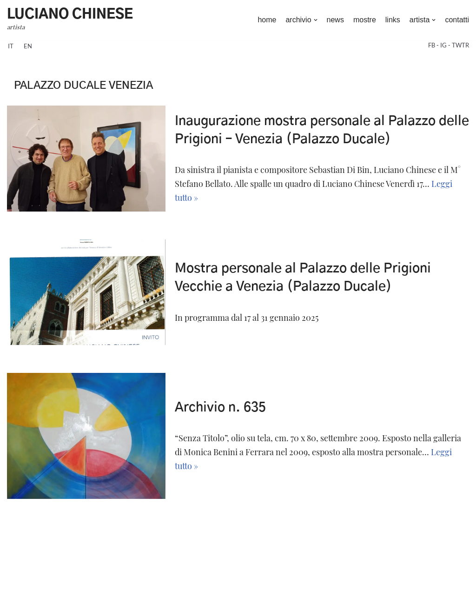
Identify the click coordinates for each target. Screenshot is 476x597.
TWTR (460, 45)
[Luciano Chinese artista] (70, 20)
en (28, 46)
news (335, 20)
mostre (364, 20)
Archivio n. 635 (220, 407)
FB (432, 45)
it (10, 46)
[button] (315, 20)
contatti (457, 20)
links (392, 20)
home (267, 20)
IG (444, 45)
